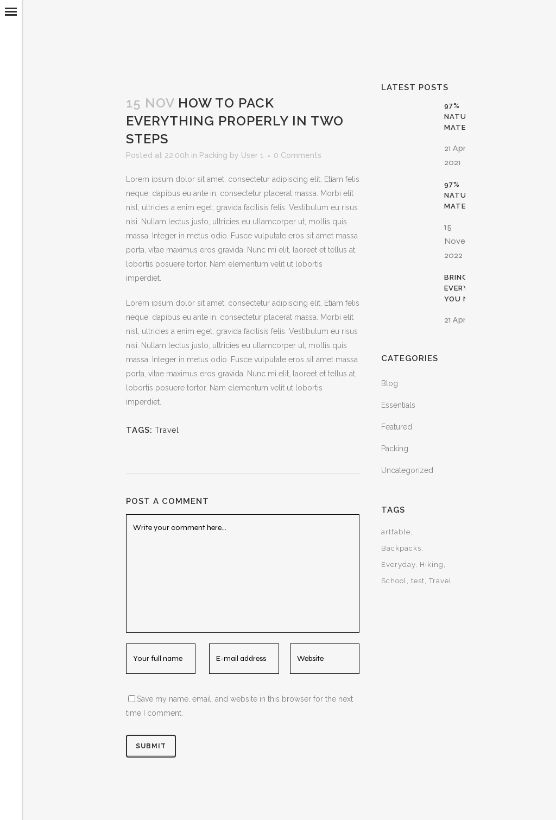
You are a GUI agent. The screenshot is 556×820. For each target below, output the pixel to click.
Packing (213, 155)
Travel (167, 430)
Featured (396, 426)
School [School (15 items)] (394, 581)
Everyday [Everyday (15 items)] (398, 564)
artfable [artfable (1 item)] (395, 532)
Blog (389, 383)
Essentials (398, 405)
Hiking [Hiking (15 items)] (432, 564)
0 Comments (297, 155)
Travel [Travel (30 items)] (440, 581)
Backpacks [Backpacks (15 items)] (401, 548)
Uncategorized (407, 470)
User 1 (252, 155)
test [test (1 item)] (418, 581)
